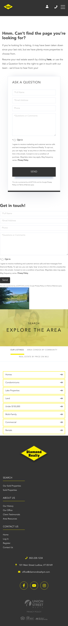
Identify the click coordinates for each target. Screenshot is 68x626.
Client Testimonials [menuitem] (11, 515)
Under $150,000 (12, 407)
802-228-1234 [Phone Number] (55, 7)
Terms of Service (24, 185)
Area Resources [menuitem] (10, 519)
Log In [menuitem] (6, 539)
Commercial (10, 422)
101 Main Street (34, 565)
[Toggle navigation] (63, 7)
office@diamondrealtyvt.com (34, 572)
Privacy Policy (23, 160)
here (49, 59)
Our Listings (17, 350)
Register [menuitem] (6, 543)
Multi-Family (11, 415)
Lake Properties (12, 391)
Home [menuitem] (5, 535)
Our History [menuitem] (8, 506)
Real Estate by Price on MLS (34, 357)
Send (34, 172)
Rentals (8, 430)
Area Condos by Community (42, 350)
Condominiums (12, 383)
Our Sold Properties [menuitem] (12, 486)
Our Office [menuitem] (8, 510)
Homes (8, 375)
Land (7, 399)
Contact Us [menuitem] (8, 548)
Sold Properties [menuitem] (10, 490)
